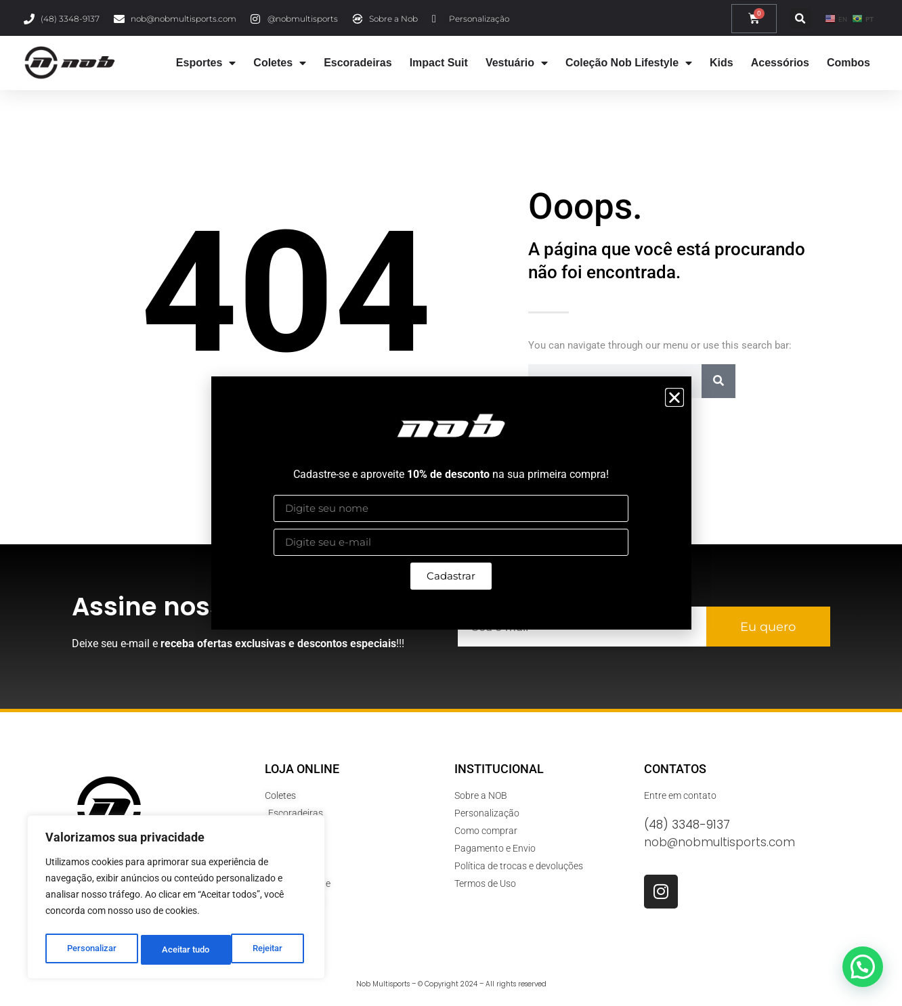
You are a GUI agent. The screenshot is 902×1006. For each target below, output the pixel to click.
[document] (451, 503)
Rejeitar (177, 949)
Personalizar (91, 949)
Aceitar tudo (262, 949)
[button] (674, 397)
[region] (176, 900)
